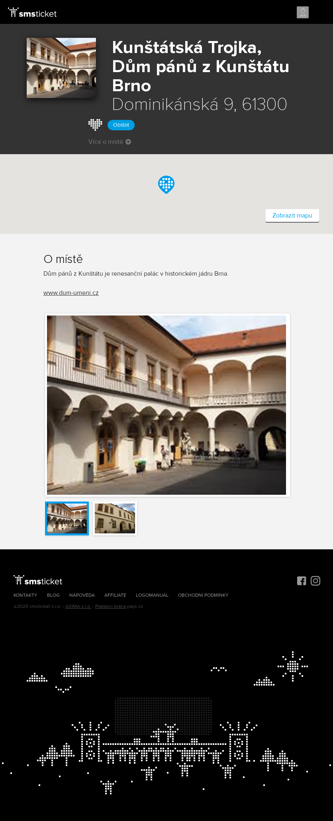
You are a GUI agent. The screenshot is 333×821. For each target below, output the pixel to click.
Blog (53, 595)
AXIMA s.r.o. (78, 606)
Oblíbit (121, 124)
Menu (320, 13)
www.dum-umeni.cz (71, 293)
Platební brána (110, 606)
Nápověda (82, 595)
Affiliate (115, 595)
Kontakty (25, 595)
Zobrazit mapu (292, 215)
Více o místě (109, 142)
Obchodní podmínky (203, 595)
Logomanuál (152, 595)
